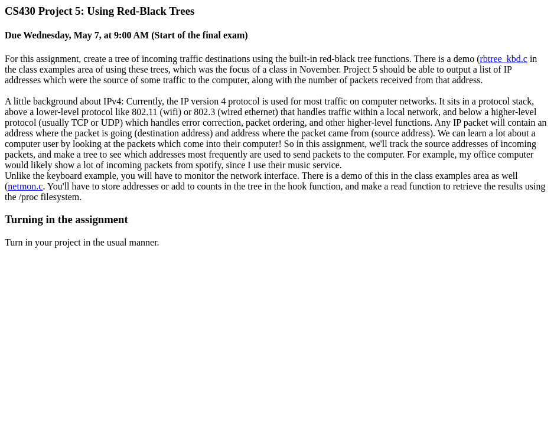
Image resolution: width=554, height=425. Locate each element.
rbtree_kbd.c (503, 59)
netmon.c (25, 186)
